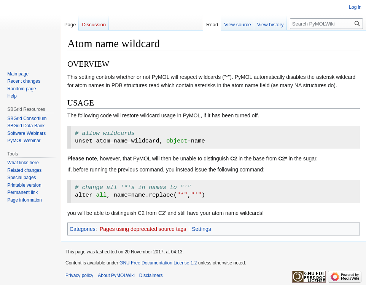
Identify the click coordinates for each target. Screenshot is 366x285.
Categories (82, 229)
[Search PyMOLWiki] (326, 23)
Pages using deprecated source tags (143, 229)
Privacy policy (79, 275)
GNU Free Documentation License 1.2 (158, 263)
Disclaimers (151, 275)
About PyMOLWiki (116, 275)
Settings (201, 229)
